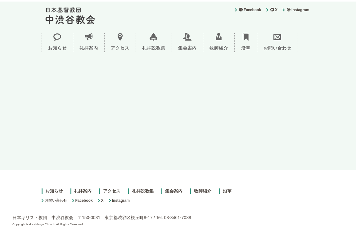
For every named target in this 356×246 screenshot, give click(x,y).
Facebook (250, 10)
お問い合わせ (277, 41)
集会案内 (187, 41)
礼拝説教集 (153, 41)
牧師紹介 (219, 41)
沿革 (245, 41)
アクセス (120, 41)
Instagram (298, 10)
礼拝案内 (88, 41)
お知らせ (57, 41)
